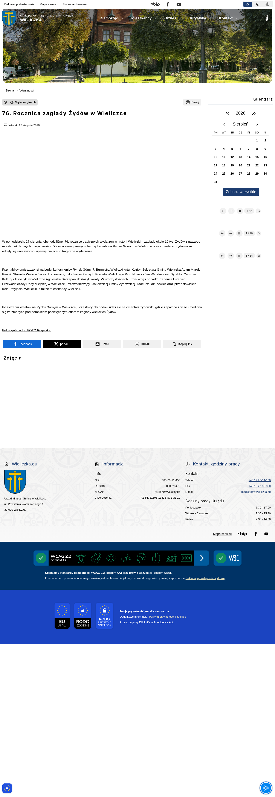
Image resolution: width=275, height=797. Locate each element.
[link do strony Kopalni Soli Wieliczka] (29, 552)
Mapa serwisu (49, 4)
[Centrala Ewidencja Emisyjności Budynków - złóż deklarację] (246, 448)
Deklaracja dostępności (19, 4)
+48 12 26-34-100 (260, 633)
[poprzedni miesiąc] (224, 124)
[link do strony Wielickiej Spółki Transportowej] (192, 500)
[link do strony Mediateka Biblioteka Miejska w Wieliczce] (137, 422)
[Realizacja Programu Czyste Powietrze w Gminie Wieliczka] (192, 448)
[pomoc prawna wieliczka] (192, 552)
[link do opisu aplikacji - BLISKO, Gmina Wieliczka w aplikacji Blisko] (29, 526)
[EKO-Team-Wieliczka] (137, 448)
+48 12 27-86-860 (260, 639)
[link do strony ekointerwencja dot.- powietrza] (29, 474)
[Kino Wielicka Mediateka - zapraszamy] (192, 422)
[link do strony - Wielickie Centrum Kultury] (83, 422)
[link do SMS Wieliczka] (83, 552)
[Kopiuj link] (182, 286)
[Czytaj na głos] (23, 102)
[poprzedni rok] (227, 113)
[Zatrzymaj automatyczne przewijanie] (240, 228)
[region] (240, 152)
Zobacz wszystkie (241, 192)
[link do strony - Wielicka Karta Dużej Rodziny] (246, 474)
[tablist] (258, 4)
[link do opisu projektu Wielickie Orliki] (137, 526)
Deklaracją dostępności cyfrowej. (206, 731)
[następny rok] (254, 113)
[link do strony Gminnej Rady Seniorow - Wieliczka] (192, 474)
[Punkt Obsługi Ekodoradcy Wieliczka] (246, 422)
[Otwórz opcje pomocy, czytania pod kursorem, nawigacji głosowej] (266, 788)
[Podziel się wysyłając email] (102, 286)
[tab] (247, 4)
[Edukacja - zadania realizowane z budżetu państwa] (164, 583)
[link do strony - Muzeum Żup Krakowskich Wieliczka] (246, 526)
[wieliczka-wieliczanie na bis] (137, 552)
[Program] (83, 448)
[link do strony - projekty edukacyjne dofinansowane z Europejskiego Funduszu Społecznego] (137, 500)
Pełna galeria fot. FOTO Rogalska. (26, 272)
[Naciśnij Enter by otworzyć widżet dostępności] (267, 18)
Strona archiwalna (75, 4)
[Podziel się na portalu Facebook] (22, 286)
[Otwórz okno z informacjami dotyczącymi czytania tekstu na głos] (5, 102)
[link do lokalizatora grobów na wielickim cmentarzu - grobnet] (192, 526)
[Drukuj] (192, 102)
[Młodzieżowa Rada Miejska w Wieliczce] (29, 500)
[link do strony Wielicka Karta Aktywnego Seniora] (137, 474)
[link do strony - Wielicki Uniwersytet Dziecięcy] (83, 500)
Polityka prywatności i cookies (167, 769)
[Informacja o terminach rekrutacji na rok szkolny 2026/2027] (246, 552)
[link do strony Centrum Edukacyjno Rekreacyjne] (29, 422)
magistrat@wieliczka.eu (256, 645)
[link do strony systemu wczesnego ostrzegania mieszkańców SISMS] (83, 526)
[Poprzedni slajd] (223, 228)
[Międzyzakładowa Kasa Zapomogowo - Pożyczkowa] (110, 583)
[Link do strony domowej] (37, 18)
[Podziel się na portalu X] (62, 286)
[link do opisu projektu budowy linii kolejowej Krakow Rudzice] (246, 500)
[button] (155, 4)
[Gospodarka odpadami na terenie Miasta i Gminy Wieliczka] (29, 448)
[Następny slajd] (231, 228)
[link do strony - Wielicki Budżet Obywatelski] (83, 474)
